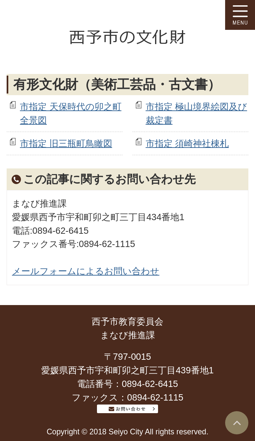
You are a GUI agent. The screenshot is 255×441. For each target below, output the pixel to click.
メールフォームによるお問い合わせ (85, 271)
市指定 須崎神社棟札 (187, 143)
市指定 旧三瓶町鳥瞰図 (66, 143)
